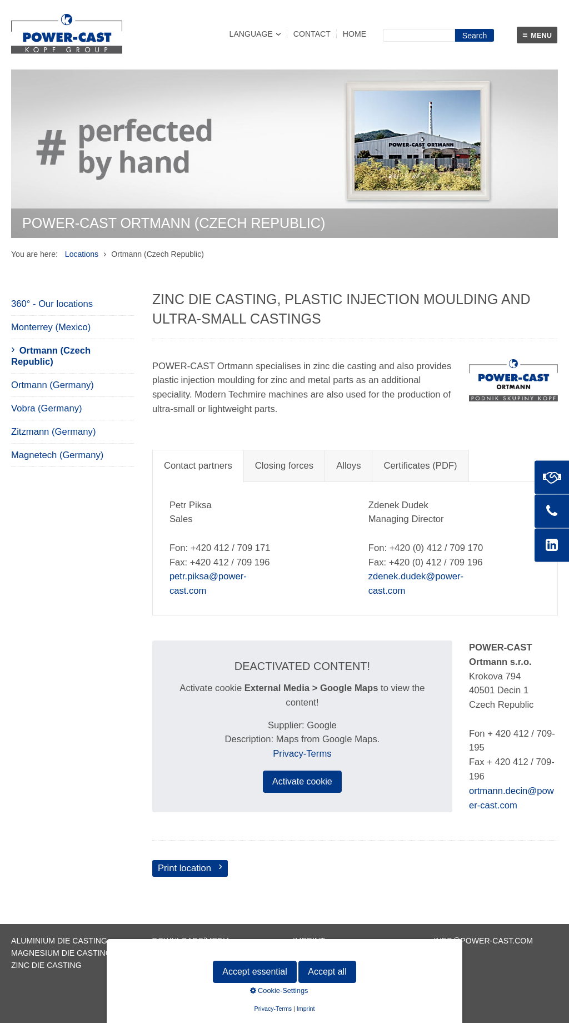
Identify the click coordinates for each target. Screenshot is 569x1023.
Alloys (348, 465)
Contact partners (198, 465)
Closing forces (284, 465)
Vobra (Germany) (46, 408)
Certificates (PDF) (420, 465)
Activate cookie (302, 781)
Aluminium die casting (59, 940)
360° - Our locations (52, 304)
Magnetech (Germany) (57, 455)
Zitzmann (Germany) (53, 431)
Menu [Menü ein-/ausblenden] (537, 34)
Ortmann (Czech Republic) (51, 356)
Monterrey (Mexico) (51, 327)
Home (354, 33)
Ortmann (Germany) (52, 385)
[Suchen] (474, 35)
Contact (312, 33)
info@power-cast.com (483, 940)
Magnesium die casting (61, 952)
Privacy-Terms (302, 753)
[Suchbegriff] (419, 35)
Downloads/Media (191, 940)
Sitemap (169, 965)
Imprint (309, 940)
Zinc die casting (46, 965)
